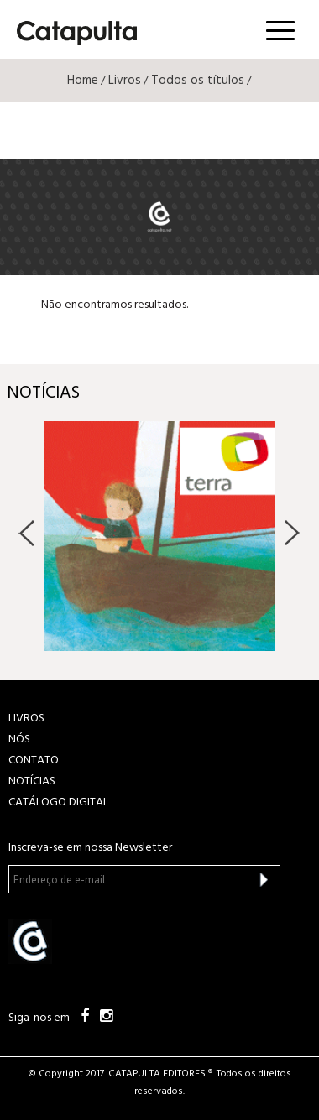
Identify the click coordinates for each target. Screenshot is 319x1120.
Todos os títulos (197, 80)
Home (82, 80)
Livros (124, 80)
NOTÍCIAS (31, 781)
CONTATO (33, 760)
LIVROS (26, 718)
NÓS (19, 739)
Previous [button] (27, 532)
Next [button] (291, 532)
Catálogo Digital (58, 802)
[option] (159, 536)
